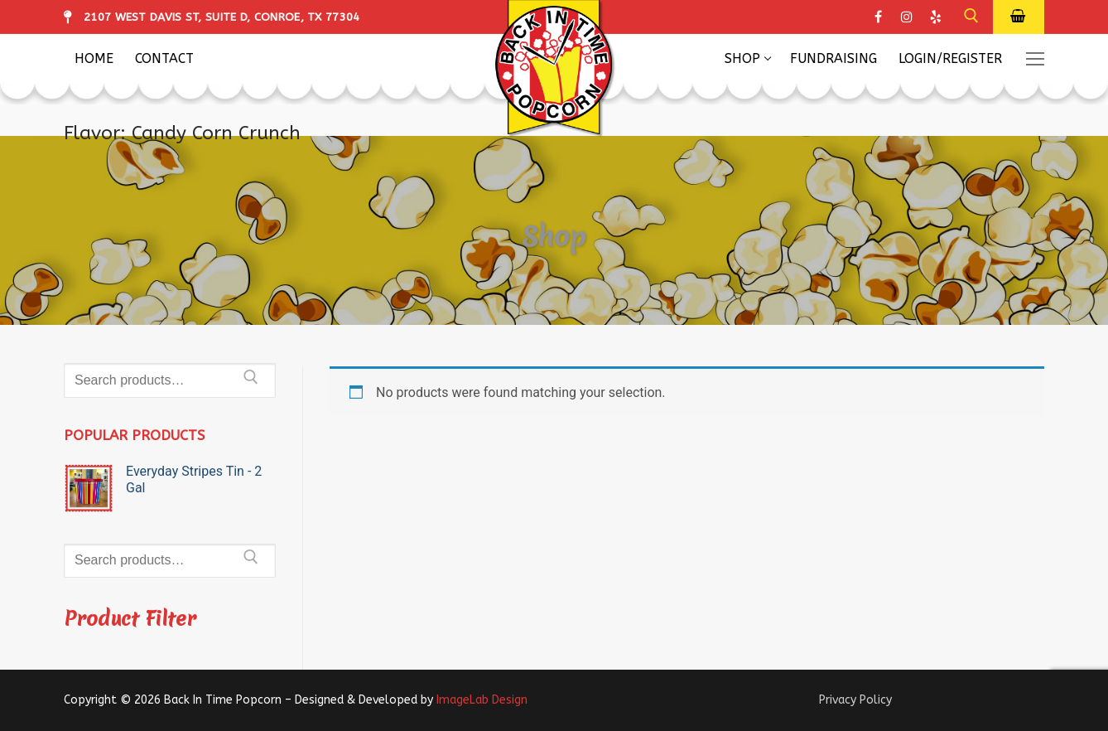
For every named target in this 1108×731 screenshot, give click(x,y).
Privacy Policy (855, 700)
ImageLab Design (482, 700)
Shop (554, 235)
